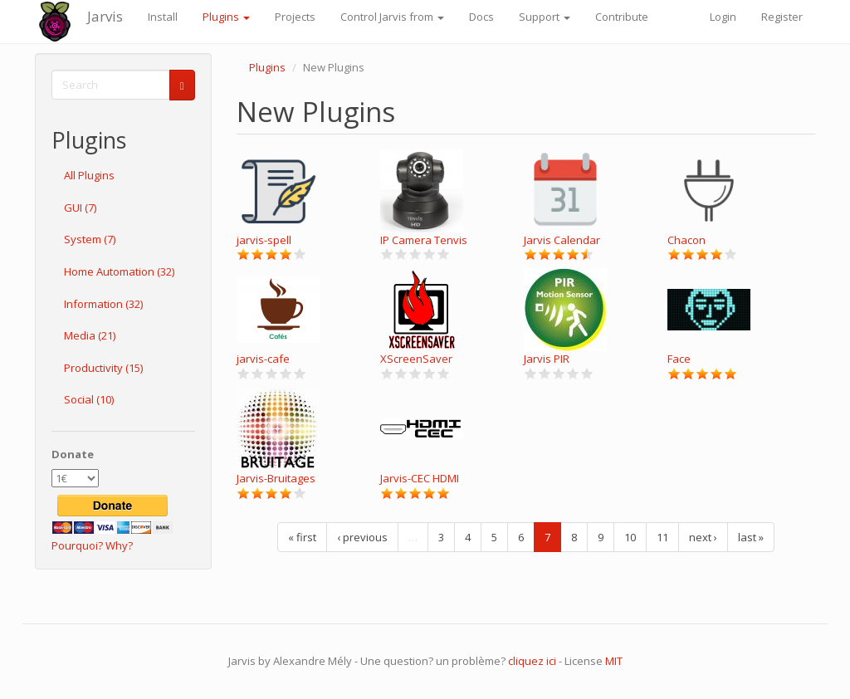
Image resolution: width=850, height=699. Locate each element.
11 (662, 537)
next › (703, 537)
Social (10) (89, 399)
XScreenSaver (416, 358)
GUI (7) (80, 207)
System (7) (89, 239)
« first (302, 537)
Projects (295, 16)
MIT (614, 660)
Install (163, 16)
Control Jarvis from (392, 16)
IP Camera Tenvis (423, 239)
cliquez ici (532, 660)
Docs (481, 16)
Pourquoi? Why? (92, 545)
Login (723, 16)
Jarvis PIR (546, 358)
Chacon (686, 239)
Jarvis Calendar (562, 239)
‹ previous (362, 537)
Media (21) (89, 335)
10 (630, 537)
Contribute (621, 16)
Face (679, 358)
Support (544, 16)
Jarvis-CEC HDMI (419, 478)
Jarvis (105, 16)
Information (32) (103, 303)
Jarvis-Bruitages (276, 478)
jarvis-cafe (263, 358)
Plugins (226, 16)
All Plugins (89, 175)
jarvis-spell (264, 239)
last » (751, 537)
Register (782, 16)
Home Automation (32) (119, 271)
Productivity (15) (103, 367)
